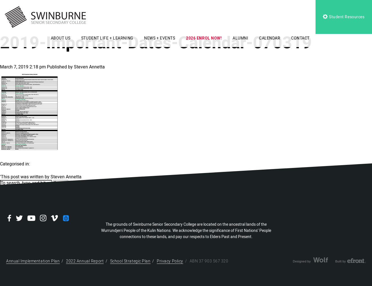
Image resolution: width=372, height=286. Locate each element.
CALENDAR (269, 38)
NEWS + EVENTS (159, 38)
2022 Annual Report (85, 261)
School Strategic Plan (130, 261)
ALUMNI (240, 38)
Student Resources (343, 17)
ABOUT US (60, 38)
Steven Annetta (89, 67)
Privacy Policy (170, 261)
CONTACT (300, 38)
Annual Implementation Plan (33, 261)
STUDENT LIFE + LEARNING (107, 38)
